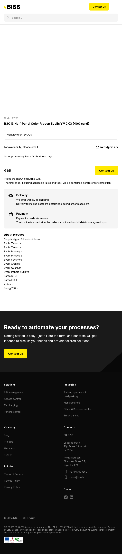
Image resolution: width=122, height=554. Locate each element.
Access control (12, 398)
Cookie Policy (12, 480)
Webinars (9, 448)
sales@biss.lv (109, 147)
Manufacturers (72, 402)
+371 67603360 (78, 471)
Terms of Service (13, 474)
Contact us (99, 6)
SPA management (14, 392)
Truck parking (71, 415)
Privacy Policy (12, 487)
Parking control (12, 411)
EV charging (11, 405)
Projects (8, 441)
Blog (6, 435)
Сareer (8, 454)
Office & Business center (77, 409)
